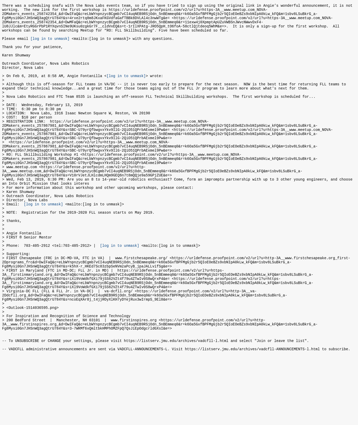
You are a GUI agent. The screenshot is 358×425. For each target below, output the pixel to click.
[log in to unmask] (49, 45)
